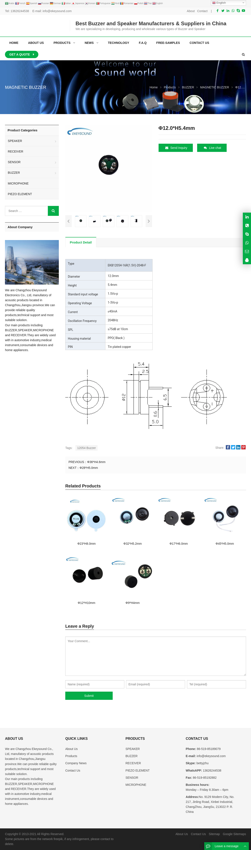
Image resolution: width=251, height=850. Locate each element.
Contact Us (72, 770)
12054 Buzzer (86, 448)
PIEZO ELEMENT (20, 194)
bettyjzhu (202, 763)
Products (71, 756)
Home (13, 43)
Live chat (212, 148)
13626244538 (20, 11)
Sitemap (214, 834)
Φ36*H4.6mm (96, 462)
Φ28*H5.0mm (89, 468)
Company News (76, 763)
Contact (202, 11)
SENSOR (14, 162)
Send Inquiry (176, 148)
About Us (71, 749)
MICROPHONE (18, 183)
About (191, 11)
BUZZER (14, 172)
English (219, 3)
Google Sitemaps (234, 834)
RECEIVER (15, 151)
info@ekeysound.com (57, 11)
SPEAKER (15, 141)
